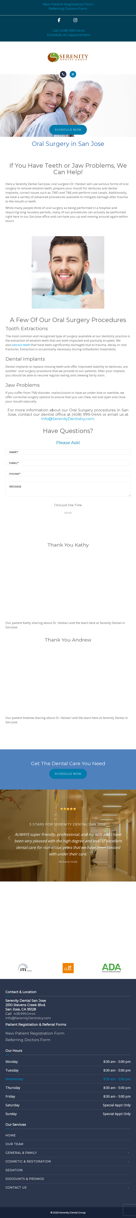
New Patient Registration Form (68, 4)
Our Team (14, 1144)
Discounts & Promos (24, 1179)
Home (10, 1135)
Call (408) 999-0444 (68, 31)
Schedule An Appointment (68, 35)
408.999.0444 (24, 1014)
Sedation (14, 1170)
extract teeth (21, 345)
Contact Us (16, 1187)
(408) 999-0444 (87, 414)
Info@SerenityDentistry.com (67, 418)
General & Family (21, 1153)
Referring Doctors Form (68, 9)
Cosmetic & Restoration (28, 1161)
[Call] (63, 74)
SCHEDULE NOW (68, 129)
